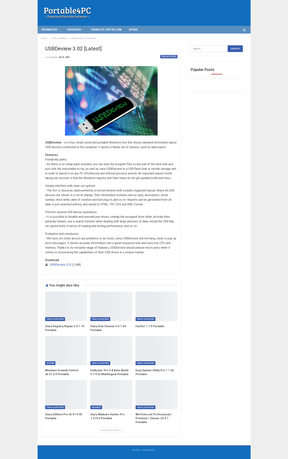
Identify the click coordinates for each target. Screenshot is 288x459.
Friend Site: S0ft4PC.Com (106, 29)
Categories (74, 29)
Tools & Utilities (168, 57)
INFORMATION (49, 29)
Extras (133, 29)
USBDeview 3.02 (60, 264)
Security (96, 407)
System (50, 363)
